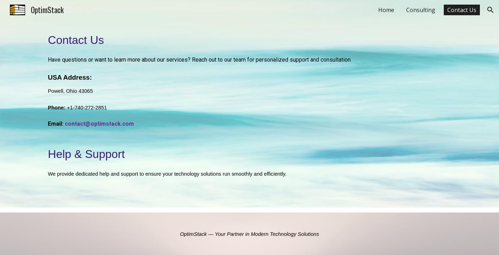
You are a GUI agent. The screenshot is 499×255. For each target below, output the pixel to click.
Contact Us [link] (461, 10)
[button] (490, 9)
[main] (249, 113)
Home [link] (386, 10)
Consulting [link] (420, 10)
